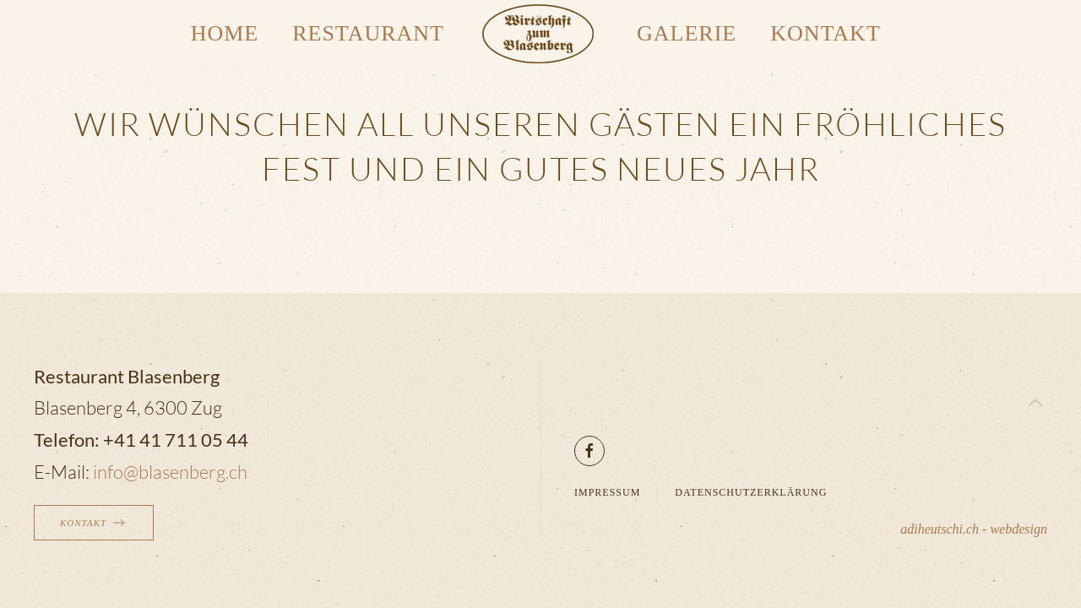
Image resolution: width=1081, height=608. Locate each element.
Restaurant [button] (368, 33)
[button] (1035, 402)
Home (225, 33)
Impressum (607, 492)
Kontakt (825, 33)
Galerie (686, 33)
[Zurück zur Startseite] (540, 34)
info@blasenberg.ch (170, 471)
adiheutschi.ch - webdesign (973, 529)
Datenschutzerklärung (751, 492)
